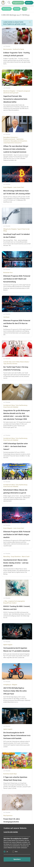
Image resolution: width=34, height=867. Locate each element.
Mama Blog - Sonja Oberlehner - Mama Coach (16, 556)
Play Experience (7, 815)
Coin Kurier (6, 317)
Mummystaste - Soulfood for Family (13, 49)
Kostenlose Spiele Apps (10, 773)
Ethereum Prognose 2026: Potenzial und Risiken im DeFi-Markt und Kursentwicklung (16, 279)
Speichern (17, 859)
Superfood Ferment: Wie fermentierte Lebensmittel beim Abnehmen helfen (15, 99)
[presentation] (32, 8)
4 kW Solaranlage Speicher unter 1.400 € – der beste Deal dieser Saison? (15, 446)
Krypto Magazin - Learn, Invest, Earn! (13, 187)
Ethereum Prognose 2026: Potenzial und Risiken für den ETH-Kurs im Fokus (16, 323)
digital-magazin (7, 644)
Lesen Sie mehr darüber (11, 832)
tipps (24, 9)
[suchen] (9, 2)
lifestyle (16, 9)
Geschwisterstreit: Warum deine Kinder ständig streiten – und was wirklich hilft (15, 563)
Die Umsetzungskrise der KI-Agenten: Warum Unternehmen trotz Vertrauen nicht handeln (16, 735)
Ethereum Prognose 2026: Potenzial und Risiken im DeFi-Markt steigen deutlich (16, 534)
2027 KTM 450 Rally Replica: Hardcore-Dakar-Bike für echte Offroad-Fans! (15, 691)
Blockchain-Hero (8, 272)
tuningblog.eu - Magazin (10, 684)
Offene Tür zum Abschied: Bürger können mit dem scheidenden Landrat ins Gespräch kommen (15, 149)
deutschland (6, 9)
